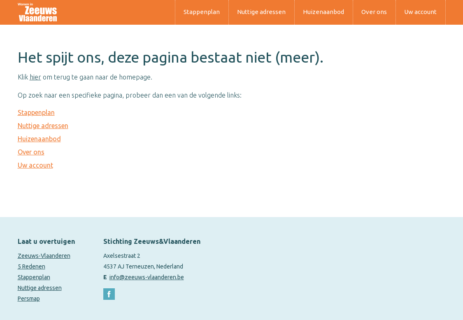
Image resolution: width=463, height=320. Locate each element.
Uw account (420, 11)
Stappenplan (202, 11)
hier (35, 77)
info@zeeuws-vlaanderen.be (146, 277)
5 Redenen (31, 266)
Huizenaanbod (323, 11)
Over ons (374, 11)
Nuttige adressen (261, 11)
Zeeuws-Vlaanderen (44, 255)
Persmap (29, 298)
